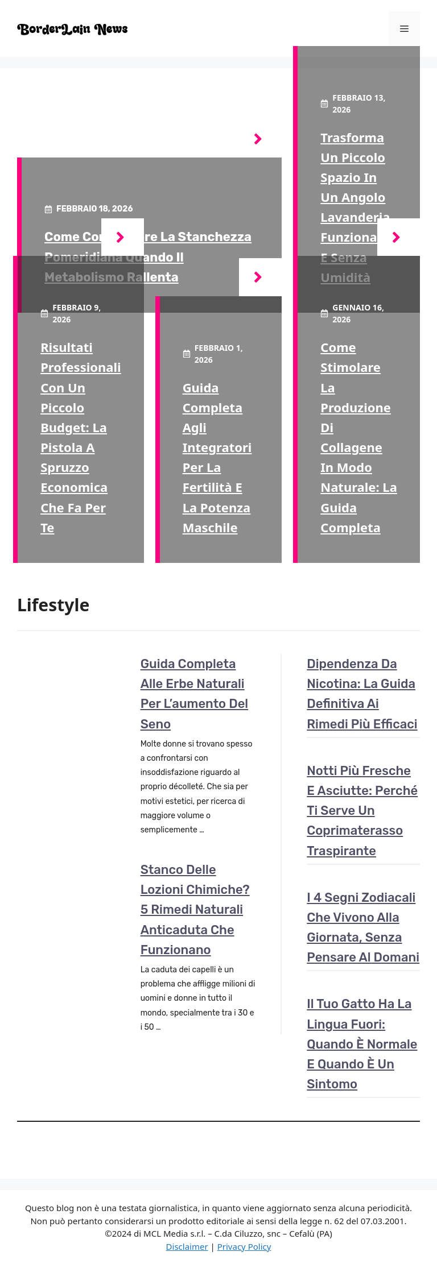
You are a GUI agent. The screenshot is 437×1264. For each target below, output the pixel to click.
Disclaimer (187, 1246)
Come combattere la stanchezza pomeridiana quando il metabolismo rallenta (148, 256)
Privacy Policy (244, 1246)
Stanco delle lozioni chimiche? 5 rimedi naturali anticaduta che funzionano (195, 910)
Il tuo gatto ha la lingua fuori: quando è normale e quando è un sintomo (362, 1044)
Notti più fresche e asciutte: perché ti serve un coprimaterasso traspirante (362, 811)
